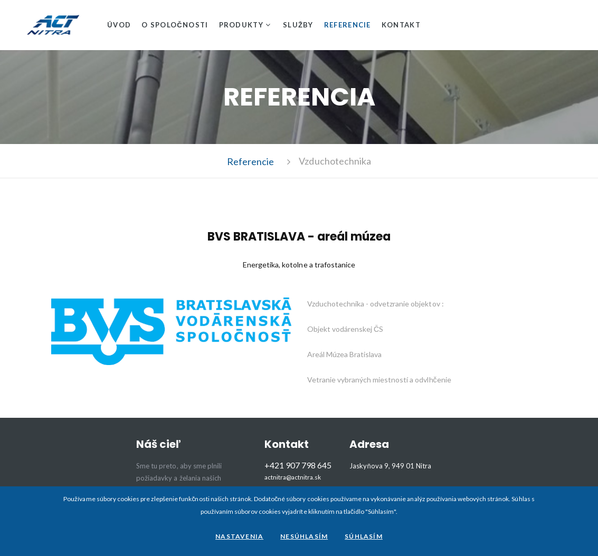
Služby (298, 25)
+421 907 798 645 (297, 465)
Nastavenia (239, 536)
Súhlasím (364, 536)
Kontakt (401, 25)
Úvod (119, 25)
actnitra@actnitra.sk (292, 477)
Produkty (241, 25)
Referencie (347, 25)
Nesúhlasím (304, 536)
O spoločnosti (174, 25)
